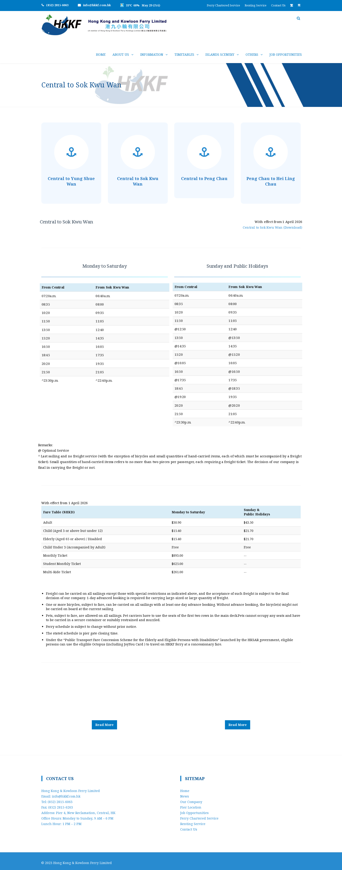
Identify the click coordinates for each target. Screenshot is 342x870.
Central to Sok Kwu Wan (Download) (260, 226)
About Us (120, 54)
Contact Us (278, 5)
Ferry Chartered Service (223, 5)
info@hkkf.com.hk (97, 5)
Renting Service (255, 5)
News (184, 793)
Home (101, 54)
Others (252, 54)
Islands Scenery (219, 54)
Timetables (184, 54)
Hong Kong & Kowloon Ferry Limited (82, 859)
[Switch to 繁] (291, 5)
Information (151, 54)
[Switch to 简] (299, 5)
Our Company (191, 798)
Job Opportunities (285, 54)
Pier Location (190, 804)
